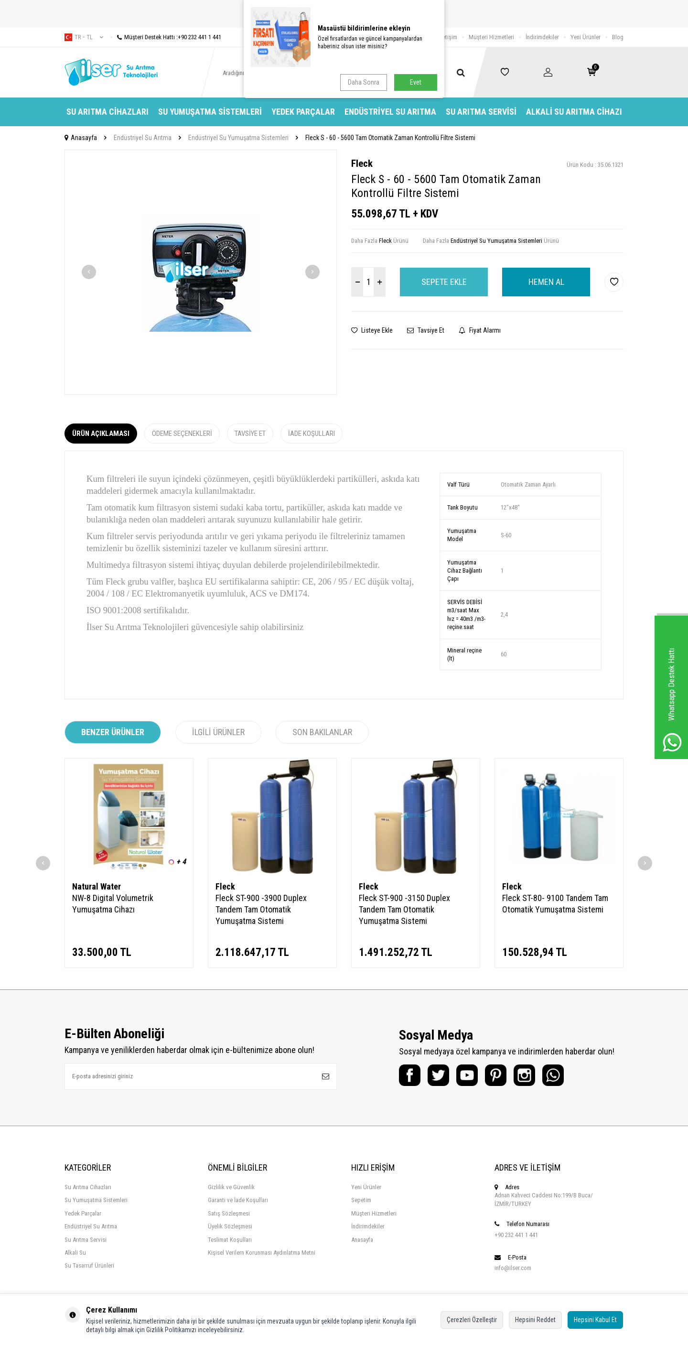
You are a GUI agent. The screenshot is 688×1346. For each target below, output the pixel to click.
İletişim (448, 37)
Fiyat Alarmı (480, 330)
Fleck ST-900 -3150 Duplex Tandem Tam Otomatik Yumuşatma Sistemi (404, 909)
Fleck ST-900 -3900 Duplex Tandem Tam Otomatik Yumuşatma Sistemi (261, 909)
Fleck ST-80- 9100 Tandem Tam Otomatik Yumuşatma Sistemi (555, 903)
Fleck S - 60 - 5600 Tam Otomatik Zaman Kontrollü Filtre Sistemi (390, 137)
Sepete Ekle (444, 282)
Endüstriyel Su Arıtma (390, 112)
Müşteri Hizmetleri (491, 37)
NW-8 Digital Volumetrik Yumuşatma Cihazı (112, 903)
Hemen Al (546, 282)
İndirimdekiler (542, 37)
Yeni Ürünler (585, 37)
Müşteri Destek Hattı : (165, 37)
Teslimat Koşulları (230, 1239)
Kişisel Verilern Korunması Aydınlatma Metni (261, 1252)
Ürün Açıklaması (100, 433)
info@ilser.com (512, 1267)
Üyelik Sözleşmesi (230, 1226)
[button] (89, 272)
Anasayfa (80, 137)
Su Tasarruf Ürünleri (89, 1265)
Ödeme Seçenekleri (182, 433)
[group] (200, 272)
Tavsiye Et (425, 330)
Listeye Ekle (372, 330)
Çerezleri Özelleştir (472, 1320)
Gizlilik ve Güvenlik (231, 1187)
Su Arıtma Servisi (481, 112)
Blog (618, 37)
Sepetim (361, 1200)
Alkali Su (75, 1252)
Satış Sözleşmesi (229, 1213)
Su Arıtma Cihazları (107, 112)
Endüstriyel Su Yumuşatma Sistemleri (238, 137)
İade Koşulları (311, 433)
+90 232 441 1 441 (516, 1234)
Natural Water (96, 886)
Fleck (362, 163)
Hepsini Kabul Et (595, 1320)
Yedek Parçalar (303, 112)
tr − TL (83, 37)
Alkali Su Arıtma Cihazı (574, 112)
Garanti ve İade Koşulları (238, 1200)
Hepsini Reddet (535, 1320)
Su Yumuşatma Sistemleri (210, 112)
